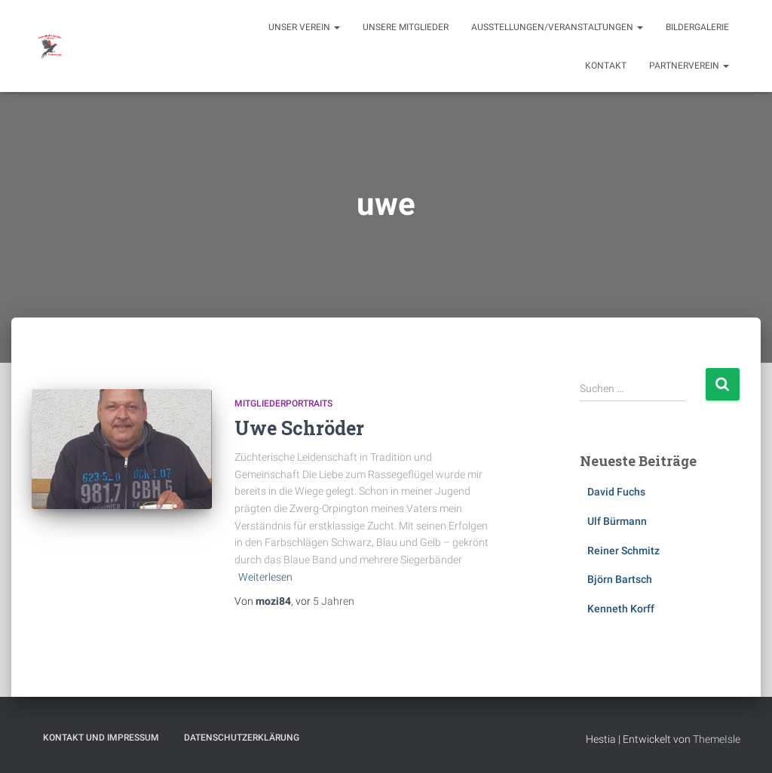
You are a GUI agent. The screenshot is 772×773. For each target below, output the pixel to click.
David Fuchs (616, 492)
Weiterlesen (265, 577)
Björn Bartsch (619, 579)
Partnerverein (689, 65)
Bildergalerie (697, 27)
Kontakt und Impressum (101, 737)
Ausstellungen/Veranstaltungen (557, 27)
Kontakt (605, 65)
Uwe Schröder (299, 428)
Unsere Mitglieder (406, 27)
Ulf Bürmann (617, 521)
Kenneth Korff (620, 609)
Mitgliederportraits (283, 403)
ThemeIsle (716, 739)
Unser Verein (304, 27)
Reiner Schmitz (623, 550)
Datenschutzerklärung (241, 737)
